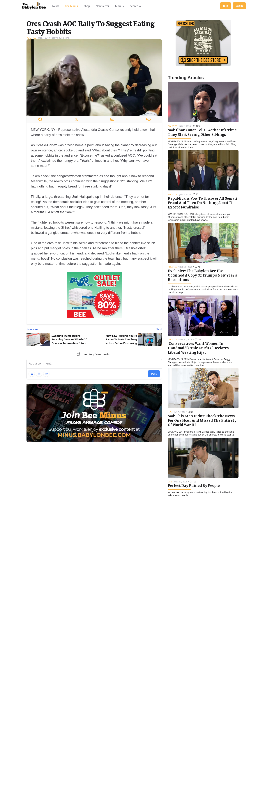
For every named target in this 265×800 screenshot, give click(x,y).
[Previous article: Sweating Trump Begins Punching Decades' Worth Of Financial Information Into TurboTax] (59, 375)
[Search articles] (135, 6)
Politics (31, 83)
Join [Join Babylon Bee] (225, 6)
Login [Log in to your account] (239, 6)
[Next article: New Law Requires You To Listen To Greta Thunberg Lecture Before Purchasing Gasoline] (129, 375)
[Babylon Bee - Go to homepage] (34, 6)
